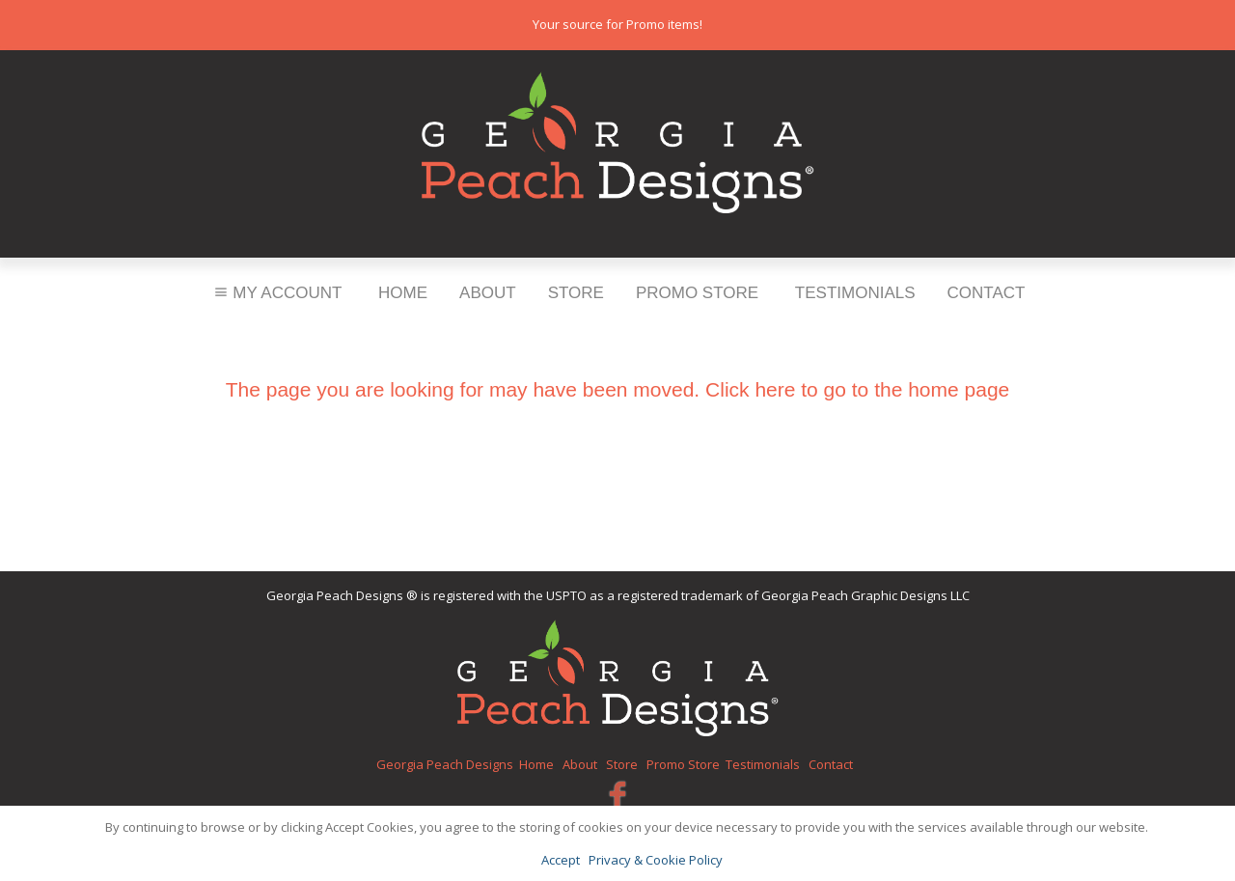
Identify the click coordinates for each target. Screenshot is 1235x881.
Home (402, 293)
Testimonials (855, 293)
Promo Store (697, 293)
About (487, 293)
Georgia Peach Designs (444, 764)
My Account (276, 293)
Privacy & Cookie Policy (656, 859)
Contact (986, 293)
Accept (560, 859)
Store (576, 293)
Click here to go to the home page (857, 389)
